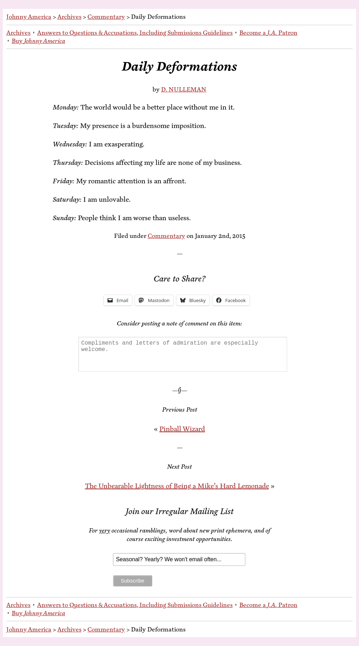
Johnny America (28, 16)
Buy (38, 41)
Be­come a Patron (268, 32)
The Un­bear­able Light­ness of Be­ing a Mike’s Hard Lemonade (177, 486)
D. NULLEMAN (183, 89)
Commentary (106, 16)
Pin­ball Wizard (182, 429)
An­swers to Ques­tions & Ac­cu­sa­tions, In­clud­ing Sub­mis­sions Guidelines (135, 32)
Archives (69, 16)
